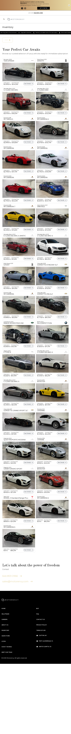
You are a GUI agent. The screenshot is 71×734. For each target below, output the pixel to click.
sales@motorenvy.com (17, 571)
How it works (7, 636)
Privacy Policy (41, 614)
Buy (37, 598)
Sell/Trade (5, 603)
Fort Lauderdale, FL (44, 630)
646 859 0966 (12, 565)
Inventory (5, 620)
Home (3, 598)
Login (4, 631)
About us (5, 614)
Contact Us (40, 609)
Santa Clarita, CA (43, 636)
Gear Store (6, 625)
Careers (4, 609)
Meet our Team (7, 642)
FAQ (37, 603)
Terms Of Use (41, 620)
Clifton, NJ (41, 625)
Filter (7, 29)
